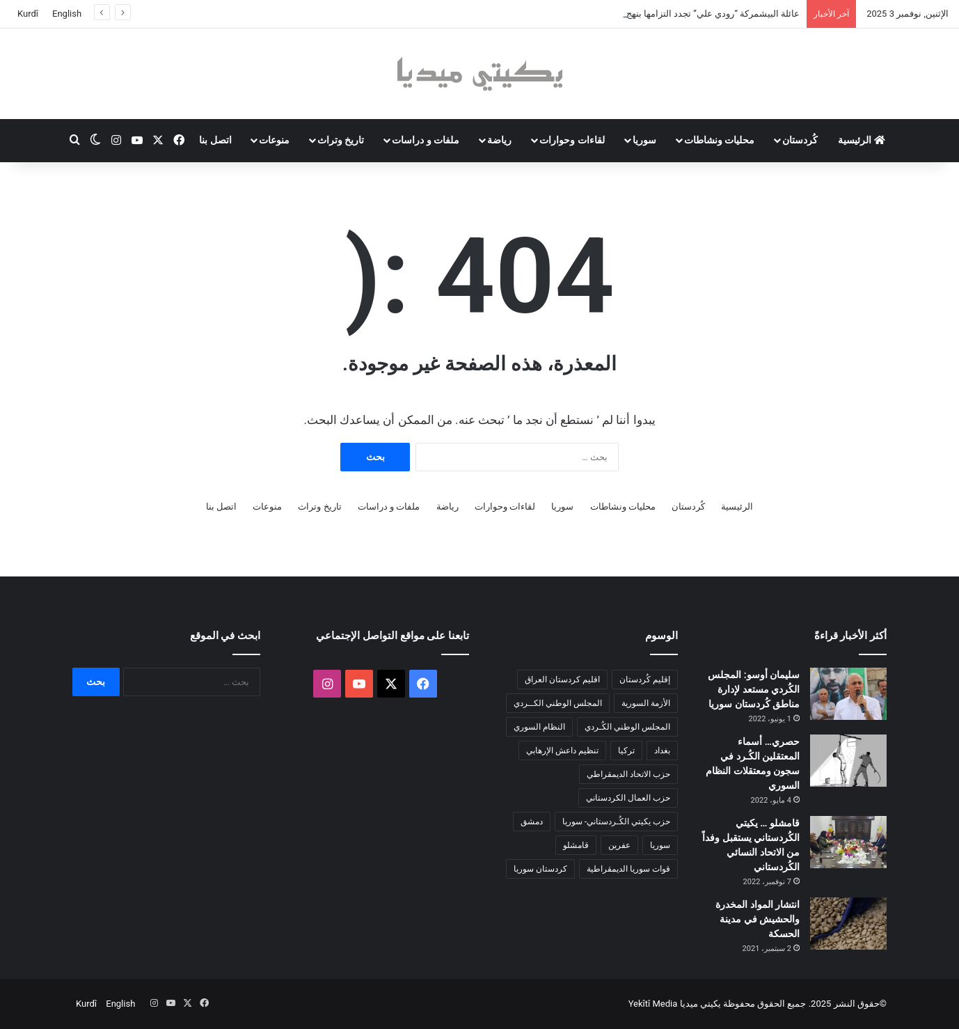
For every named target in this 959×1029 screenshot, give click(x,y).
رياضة (499, 140)
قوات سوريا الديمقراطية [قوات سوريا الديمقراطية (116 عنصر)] (628, 869)
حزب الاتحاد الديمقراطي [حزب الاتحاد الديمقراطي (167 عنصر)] (628, 774)
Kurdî (27, 13)
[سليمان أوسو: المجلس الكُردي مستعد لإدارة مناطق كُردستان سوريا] (848, 694)
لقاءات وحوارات (571, 140)
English (66, 13)
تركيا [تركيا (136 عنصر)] (626, 750)
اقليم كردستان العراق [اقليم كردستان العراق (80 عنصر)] (562, 679)
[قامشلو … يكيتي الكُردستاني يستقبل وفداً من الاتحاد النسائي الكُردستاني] (848, 842)
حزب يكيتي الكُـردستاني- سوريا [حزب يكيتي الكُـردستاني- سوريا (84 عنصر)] (616, 821)
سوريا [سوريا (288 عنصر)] (660, 845)
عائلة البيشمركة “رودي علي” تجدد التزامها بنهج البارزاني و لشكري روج (669, 13)
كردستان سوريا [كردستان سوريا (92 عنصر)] (540, 869)
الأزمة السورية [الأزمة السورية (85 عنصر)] (645, 703)
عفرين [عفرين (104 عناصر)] (619, 845)
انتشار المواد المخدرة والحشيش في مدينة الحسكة (757, 919)
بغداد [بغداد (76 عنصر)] (662, 750)
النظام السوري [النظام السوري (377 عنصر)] (539, 727)
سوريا (644, 140)
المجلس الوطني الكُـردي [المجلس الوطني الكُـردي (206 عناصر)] (627, 727)
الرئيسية (861, 140)
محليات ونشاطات (719, 140)
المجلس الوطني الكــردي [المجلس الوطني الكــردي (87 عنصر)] (558, 703)
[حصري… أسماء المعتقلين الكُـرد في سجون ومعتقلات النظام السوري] (848, 761)
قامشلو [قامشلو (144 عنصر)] (576, 845)
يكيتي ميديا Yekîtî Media (674, 1003)
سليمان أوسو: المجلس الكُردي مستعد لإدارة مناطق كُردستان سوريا (754, 689)
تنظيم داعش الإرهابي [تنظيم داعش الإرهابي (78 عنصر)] (562, 750)
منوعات (274, 140)
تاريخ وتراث (340, 140)
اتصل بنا (215, 140)
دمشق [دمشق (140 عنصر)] (532, 821)
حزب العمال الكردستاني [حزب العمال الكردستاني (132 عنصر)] (628, 798)
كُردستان (800, 140)
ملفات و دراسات (425, 140)
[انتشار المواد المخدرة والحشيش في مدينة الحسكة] (848, 923)
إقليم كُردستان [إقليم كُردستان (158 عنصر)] (644, 679)
